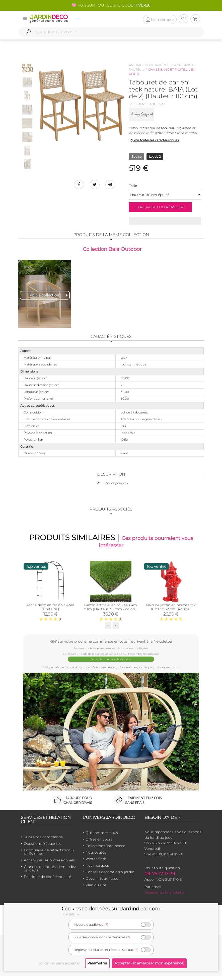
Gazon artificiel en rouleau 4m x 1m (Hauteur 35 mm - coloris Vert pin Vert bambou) (110, 609)
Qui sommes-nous (102, 832)
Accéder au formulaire (164, 892)
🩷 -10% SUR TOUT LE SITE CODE (111, 5)
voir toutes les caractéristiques (154, 140)
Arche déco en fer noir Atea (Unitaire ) (50, 607)
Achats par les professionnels (49, 860)
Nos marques (97, 865)
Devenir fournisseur (103, 878)
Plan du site (96, 884)
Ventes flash (96, 858)
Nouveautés (96, 852)
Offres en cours (99, 839)
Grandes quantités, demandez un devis (50, 868)
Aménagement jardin (147, 65)
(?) (106, 924)
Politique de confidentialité (47, 876)
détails (72, 914)
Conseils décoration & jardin (110, 871)
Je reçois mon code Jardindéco (111, 659)
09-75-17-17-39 (159, 873)
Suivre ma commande (43, 836)
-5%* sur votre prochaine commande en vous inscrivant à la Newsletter (111, 641)
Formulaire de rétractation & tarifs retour (49, 852)
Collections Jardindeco (105, 845)
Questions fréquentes (42, 843)
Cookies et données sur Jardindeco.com (111, 909)
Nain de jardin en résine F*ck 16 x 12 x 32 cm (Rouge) (171, 607)
